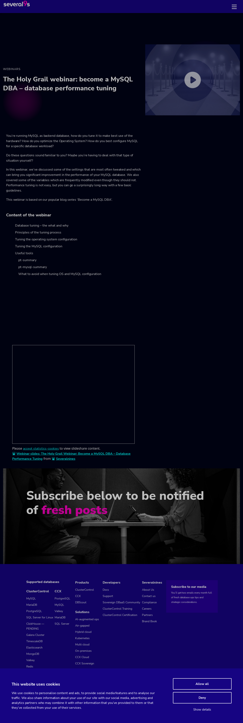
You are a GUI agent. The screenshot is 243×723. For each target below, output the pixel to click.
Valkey (30, 660)
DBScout (80, 602)
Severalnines (65, 459)
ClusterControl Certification (120, 615)
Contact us (149, 596)
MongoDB (32, 654)
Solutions (82, 612)
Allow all (202, 684)
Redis (29, 666)
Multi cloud (82, 644)
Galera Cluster (35, 635)
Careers (147, 609)
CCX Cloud (82, 657)
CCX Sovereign (84, 663)
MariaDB (31, 605)
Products (82, 582)
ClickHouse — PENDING (35, 626)
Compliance (149, 602)
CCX (58, 591)
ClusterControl (37, 591)
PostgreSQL (34, 611)
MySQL (31, 598)
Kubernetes (82, 638)
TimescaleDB (34, 641)
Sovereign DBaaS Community (121, 602)
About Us (148, 590)
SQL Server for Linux (39, 617)
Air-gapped (82, 626)
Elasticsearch (34, 648)
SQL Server (62, 624)
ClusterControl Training (117, 609)
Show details (202, 710)
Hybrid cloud (83, 632)
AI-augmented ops (87, 619)
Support (108, 596)
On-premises (83, 651)
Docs (106, 590)
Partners (147, 615)
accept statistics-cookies (41, 448)
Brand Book (149, 621)
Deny (202, 698)
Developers (111, 582)
